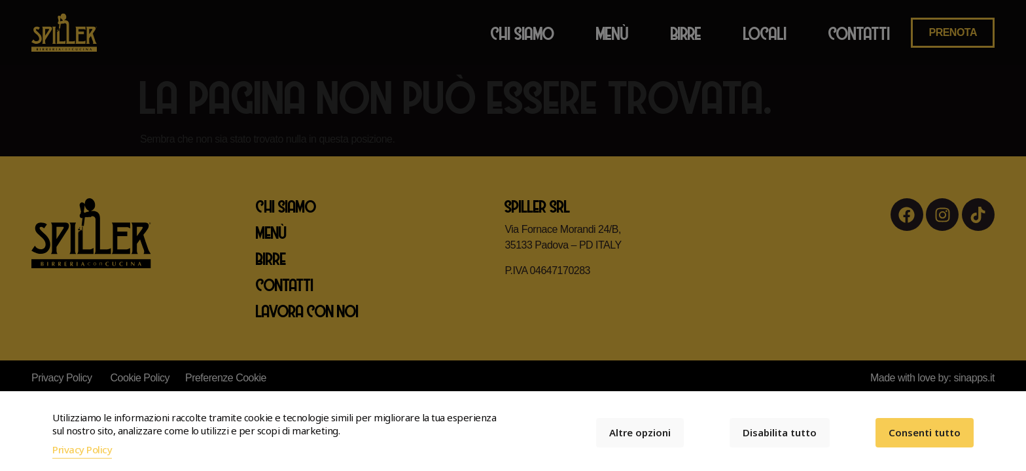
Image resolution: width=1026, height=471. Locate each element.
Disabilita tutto (780, 432)
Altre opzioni (640, 432)
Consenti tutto (925, 432)
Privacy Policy (82, 449)
